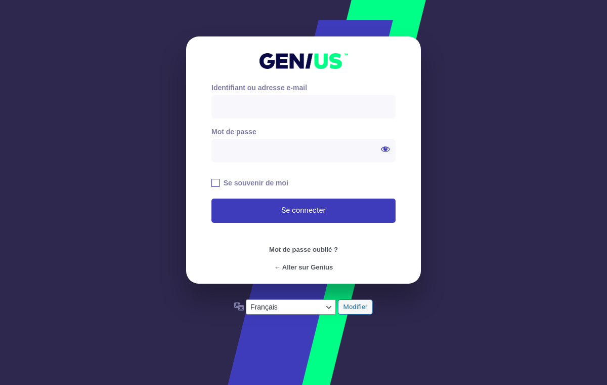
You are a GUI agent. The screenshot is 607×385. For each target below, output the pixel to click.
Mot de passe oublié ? (303, 249)
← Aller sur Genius (303, 267)
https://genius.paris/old (303, 61)
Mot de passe (233, 132)
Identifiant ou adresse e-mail (259, 88)
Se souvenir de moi (256, 183)
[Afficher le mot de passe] (385, 149)
